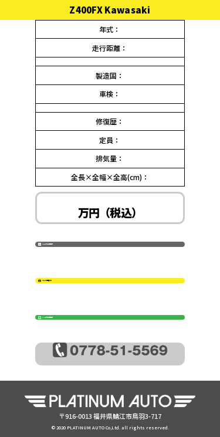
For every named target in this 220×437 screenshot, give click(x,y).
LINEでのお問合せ (114, 317)
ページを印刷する (113, 281)
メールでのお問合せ (117, 244)
